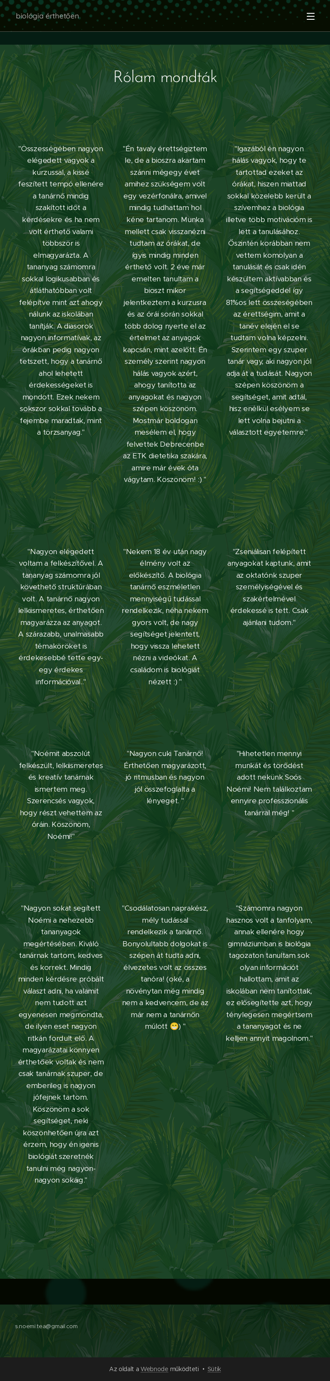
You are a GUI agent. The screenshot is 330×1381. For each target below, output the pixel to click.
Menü (311, 16)
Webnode (154, 1369)
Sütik (214, 1369)
